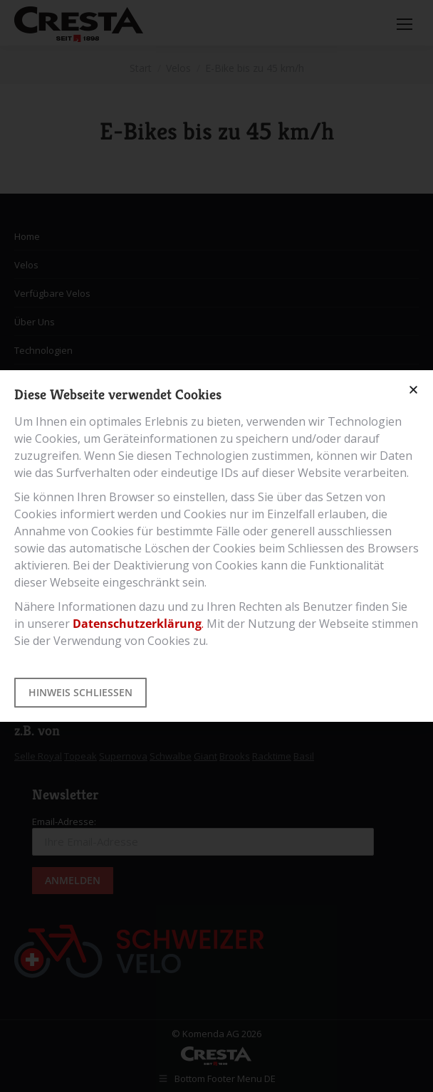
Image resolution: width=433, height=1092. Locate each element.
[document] (216, 546)
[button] (413, 389)
